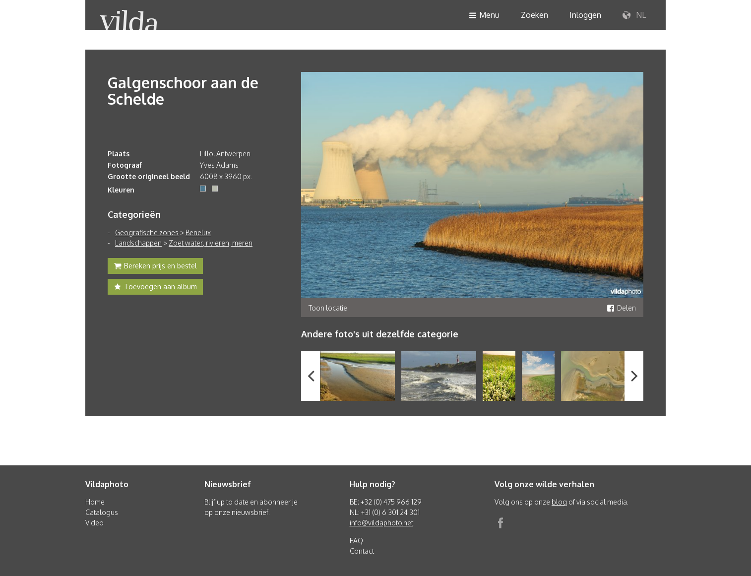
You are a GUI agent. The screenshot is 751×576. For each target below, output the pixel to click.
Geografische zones (147, 232)
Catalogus (101, 512)
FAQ (356, 540)
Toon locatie (328, 308)
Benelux (198, 232)
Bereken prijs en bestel (155, 266)
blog (559, 502)
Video (94, 522)
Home (95, 502)
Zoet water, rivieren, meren (210, 243)
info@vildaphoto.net (381, 522)
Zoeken (534, 15)
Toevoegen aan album (155, 287)
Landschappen (138, 243)
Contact (362, 551)
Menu (484, 15)
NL (634, 15)
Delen (621, 308)
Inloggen (585, 15)
